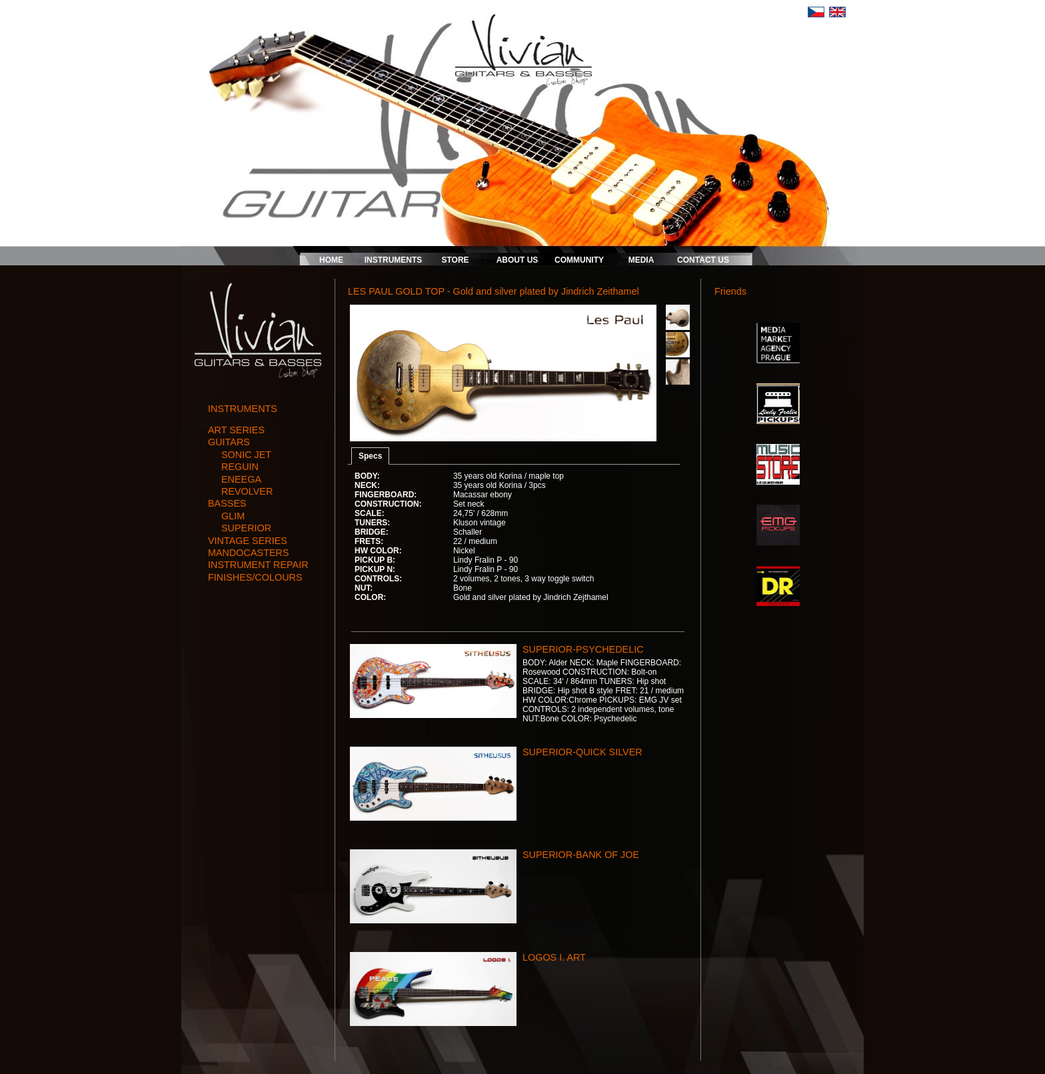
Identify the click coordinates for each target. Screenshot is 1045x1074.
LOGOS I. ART (554, 957)
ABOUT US (517, 260)
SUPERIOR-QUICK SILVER (582, 752)
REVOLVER (247, 491)
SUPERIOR (246, 528)
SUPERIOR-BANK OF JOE (580, 854)
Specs (370, 456)
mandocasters (248, 552)
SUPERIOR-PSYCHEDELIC (583, 649)
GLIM (233, 516)
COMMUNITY (579, 260)
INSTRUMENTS (394, 260)
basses (227, 503)
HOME (331, 260)
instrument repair (258, 564)
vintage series (247, 540)
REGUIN (240, 466)
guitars (229, 442)
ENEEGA (241, 479)
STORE (455, 260)
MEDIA (641, 260)
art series (236, 430)
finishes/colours (255, 577)
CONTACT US (703, 260)
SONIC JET (246, 454)
